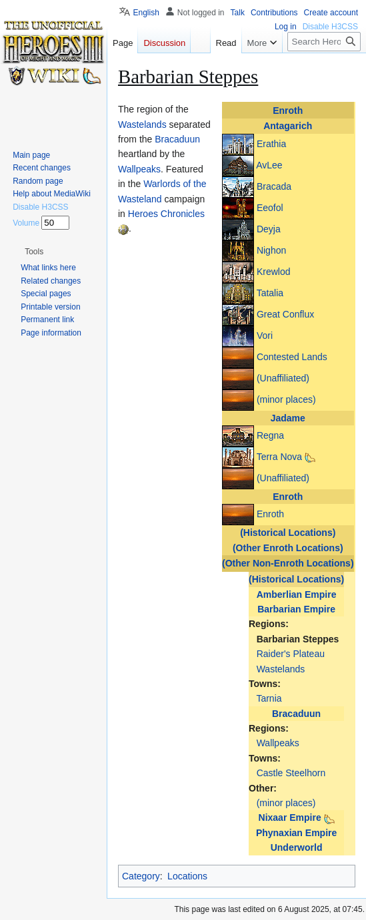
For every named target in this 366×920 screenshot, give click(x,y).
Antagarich (287, 125)
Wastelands (281, 669)
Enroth (288, 110)
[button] (34, 251)
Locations (187, 876)
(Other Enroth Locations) (288, 548)
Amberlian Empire (297, 594)
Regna (270, 435)
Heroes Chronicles (166, 213)
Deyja (269, 228)
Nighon (271, 249)
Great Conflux (285, 313)
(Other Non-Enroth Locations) (288, 563)
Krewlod (274, 271)
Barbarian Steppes (298, 639)
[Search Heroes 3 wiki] (324, 41)
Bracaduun (296, 713)
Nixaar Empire (290, 817)
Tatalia (270, 292)
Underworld (297, 847)
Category (141, 876)
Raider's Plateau (291, 653)
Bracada (274, 185)
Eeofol (270, 207)
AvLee (269, 164)
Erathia (271, 143)
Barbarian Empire (296, 609)
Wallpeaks (278, 743)
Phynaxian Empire (296, 832)
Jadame (288, 418)
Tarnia (268, 698)
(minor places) (286, 398)
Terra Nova (279, 456)
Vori (265, 335)
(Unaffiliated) (283, 377)
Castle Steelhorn (291, 773)
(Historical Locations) (287, 532)
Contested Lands (292, 356)
